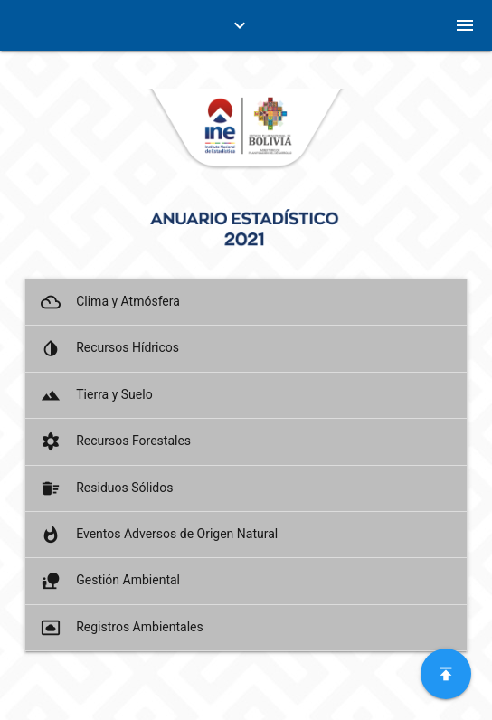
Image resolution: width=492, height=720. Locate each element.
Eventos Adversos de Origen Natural (158, 535)
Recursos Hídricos (108, 348)
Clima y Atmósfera (109, 302)
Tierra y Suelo (95, 395)
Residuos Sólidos (105, 488)
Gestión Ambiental (109, 581)
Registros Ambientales (120, 628)
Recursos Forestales (114, 441)
